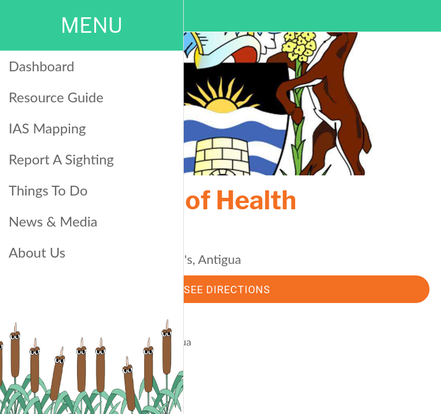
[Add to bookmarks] (326, 400)
